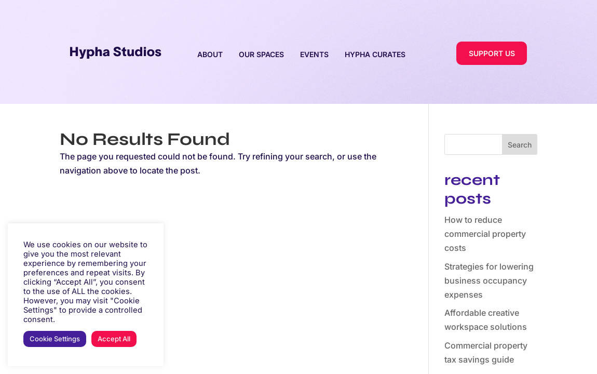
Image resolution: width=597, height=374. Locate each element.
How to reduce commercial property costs (485, 234)
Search (520, 144)
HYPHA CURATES (375, 54)
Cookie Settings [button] (55, 339)
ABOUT (210, 54)
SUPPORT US (492, 53)
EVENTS (314, 54)
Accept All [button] (114, 339)
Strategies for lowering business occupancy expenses (489, 280)
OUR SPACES (261, 54)
